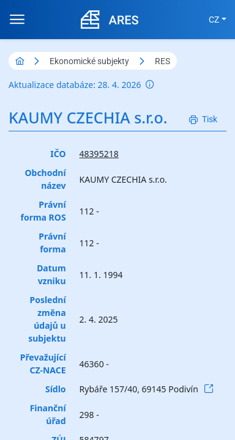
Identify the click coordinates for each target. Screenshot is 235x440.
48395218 (99, 154)
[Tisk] (203, 119)
